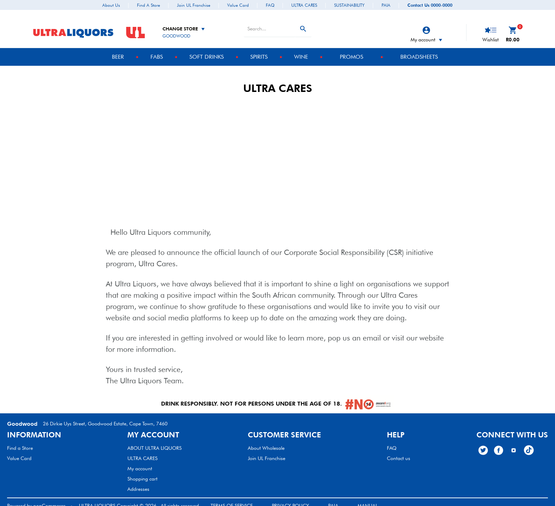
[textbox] (269, 21)
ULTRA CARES (304, 5)
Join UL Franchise (193, 5)
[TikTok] (528, 443)
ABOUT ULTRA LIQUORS (154, 441)
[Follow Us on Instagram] (513, 443)
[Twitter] (483, 443)
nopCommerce (49, 498)
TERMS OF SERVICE (232, 498)
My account (426, 32)
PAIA (386, 5)
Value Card (238, 5)
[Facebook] (498, 443)
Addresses (138, 482)
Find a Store (148, 5)
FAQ (270, 5)
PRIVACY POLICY (290, 498)
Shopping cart (142, 472)
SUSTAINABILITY (349, 5)
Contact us (398, 451)
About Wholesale (266, 441)
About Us (111, 5)
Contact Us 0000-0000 (429, 5)
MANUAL (367, 498)
